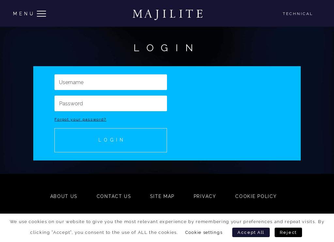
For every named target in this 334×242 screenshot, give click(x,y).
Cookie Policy (256, 196)
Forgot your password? (80, 119)
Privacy (205, 196)
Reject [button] (288, 232)
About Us (64, 196)
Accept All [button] (251, 232)
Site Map (162, 196)
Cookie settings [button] (204, 232)
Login (112, 140)
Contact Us (114, 196)
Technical (298, 13)
